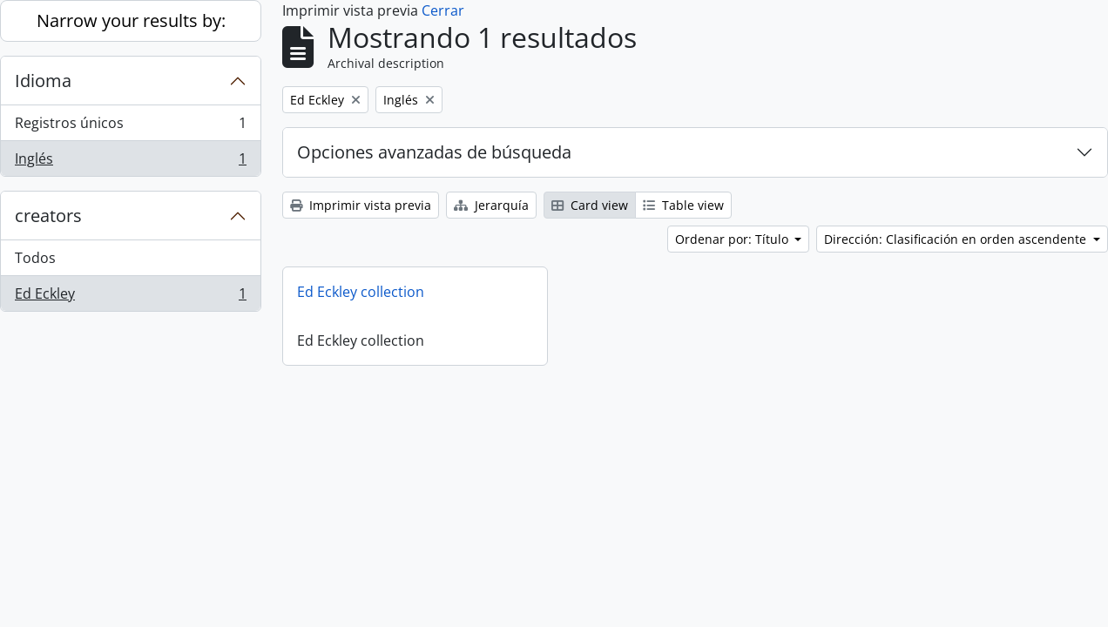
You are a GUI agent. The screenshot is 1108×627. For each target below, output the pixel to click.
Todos (35, 257)
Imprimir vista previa (360, 205)
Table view (683, 205)
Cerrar (443, 10)
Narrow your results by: (131, 20)
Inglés (130, 162)
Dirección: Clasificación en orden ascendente (957, 239)
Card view (589, 205)
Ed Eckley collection (360, 291)
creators (48, 215)
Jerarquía (491, 205)
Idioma (43, 80)
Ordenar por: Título (733, 239)
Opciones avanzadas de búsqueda (434, 152)
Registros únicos (130, 126)
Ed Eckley (130, 297)
